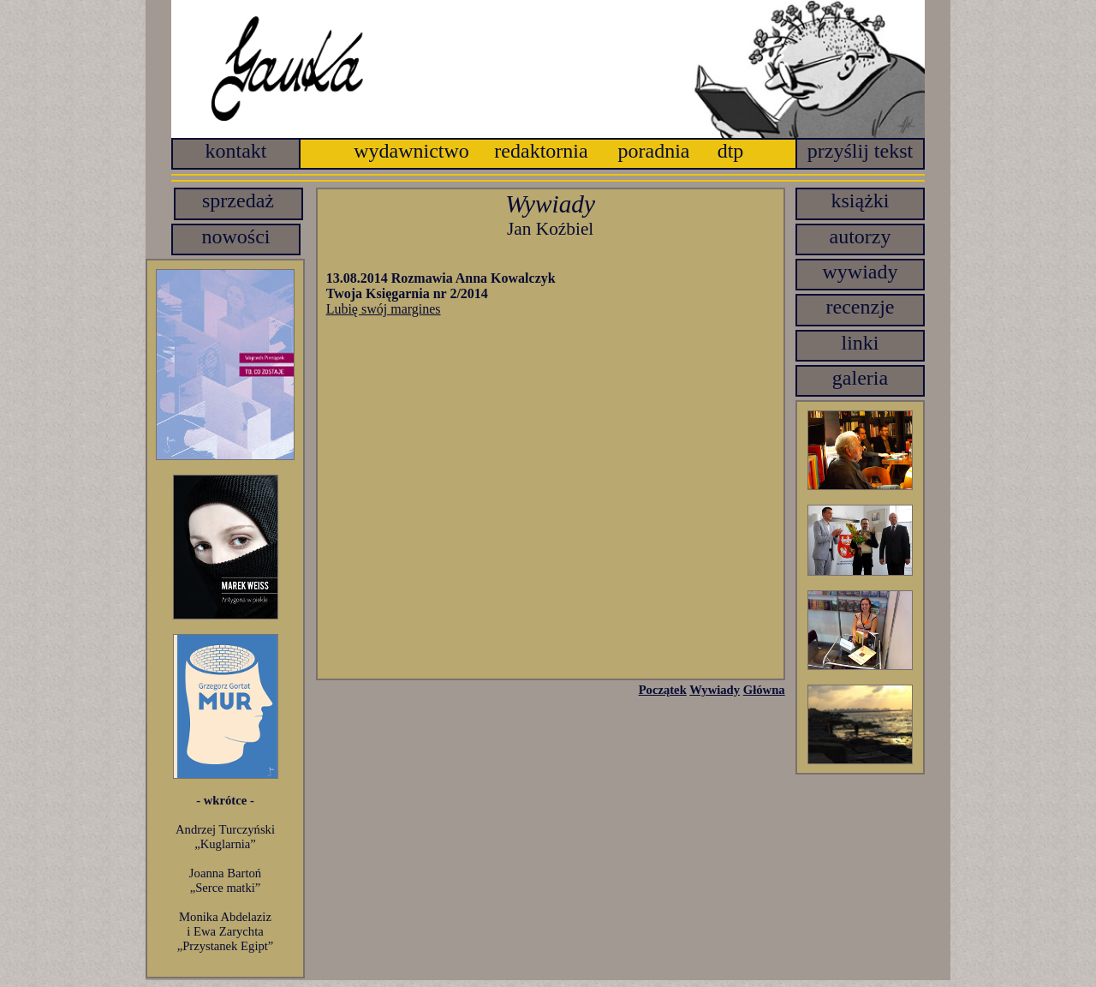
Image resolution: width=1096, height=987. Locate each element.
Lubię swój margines (383, 309)
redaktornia (540, 151)
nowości (236, 236)
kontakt (236, 151)
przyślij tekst (860, 151)
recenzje (860, 307)
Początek (663, 690)
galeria (860, 378)
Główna (764, 690)
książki (860, 200)
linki (860, 343)
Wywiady (714, 690)
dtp (731, 151)
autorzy (860, 236)
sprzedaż (238, 200)
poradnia (654, 151)
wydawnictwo (411, 151)
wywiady (860, 271)
